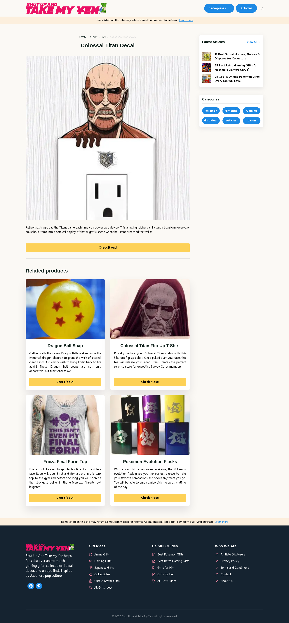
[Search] (262, 8)
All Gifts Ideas (103, 588)
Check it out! (108, 248)
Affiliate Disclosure (233, 554)
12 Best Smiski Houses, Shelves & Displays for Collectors (233, 58)
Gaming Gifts (103, 561)
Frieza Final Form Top (65, 463)
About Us (227, 581)
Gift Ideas (211, 124)
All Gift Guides (166, 581)
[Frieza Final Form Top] (65, 426)
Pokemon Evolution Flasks (150, 463)
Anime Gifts (102, 554)
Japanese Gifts (104, 568)
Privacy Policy (230, 561)
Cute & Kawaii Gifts (107, 581)
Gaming (251, 114)
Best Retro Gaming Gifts (173, 561)
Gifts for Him (165, 568)
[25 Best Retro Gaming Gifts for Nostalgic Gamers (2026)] (206, 71)
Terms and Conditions (235, 568)
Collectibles (102, 574)
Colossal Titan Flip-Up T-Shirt (150, 347)
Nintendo (231, 114)
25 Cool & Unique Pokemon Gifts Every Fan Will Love (236, 82)
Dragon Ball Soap (65, 347)
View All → (253, 42)
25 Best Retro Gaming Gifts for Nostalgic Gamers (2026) (237, 71)
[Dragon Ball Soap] (65, 311)
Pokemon (211, 114)
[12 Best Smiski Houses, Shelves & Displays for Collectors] (206, 58)
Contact (226, 574)
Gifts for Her (165, 574)
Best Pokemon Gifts (170, 554)
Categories (220, 8)
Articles (246, 8)
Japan (252, 124)
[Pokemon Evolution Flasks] (150, 426)
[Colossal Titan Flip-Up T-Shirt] (150, 311)
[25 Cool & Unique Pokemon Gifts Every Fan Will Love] (206, 82)
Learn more (186, 20)
